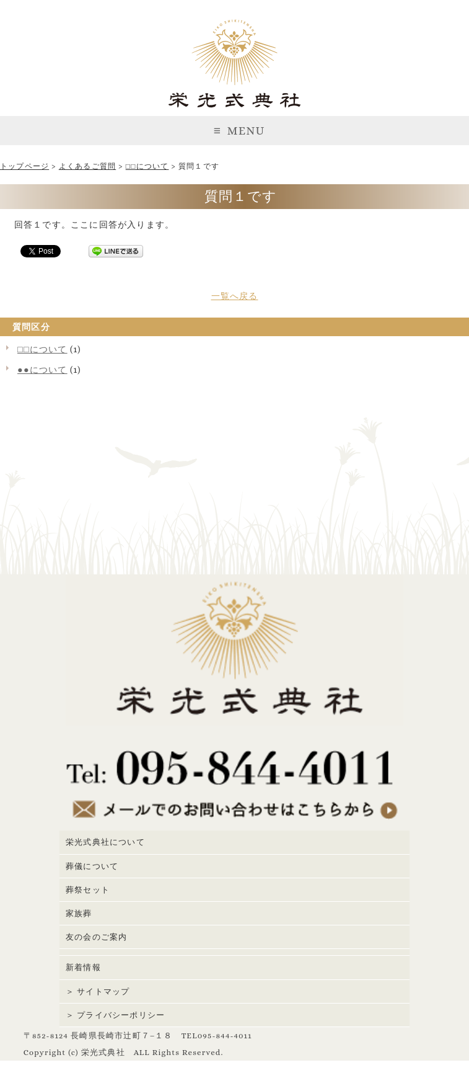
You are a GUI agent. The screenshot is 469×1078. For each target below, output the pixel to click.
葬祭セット (88, 889)
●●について (42, 370)
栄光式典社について (105, 842)
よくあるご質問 (87, 166)
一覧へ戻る (234, 296)
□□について (147, 166)
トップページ (24, 166)
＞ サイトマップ (97, 991)
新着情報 (83, 967)
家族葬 (79, 913)
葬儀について (92, 866)
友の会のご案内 (96, 937)
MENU (234, 130)
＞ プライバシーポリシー (115, 1015)
